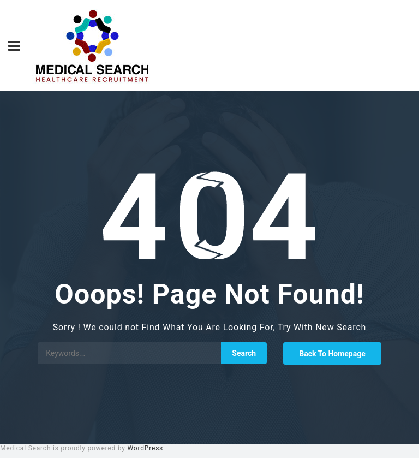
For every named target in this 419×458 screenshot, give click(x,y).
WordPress (146, 448)
